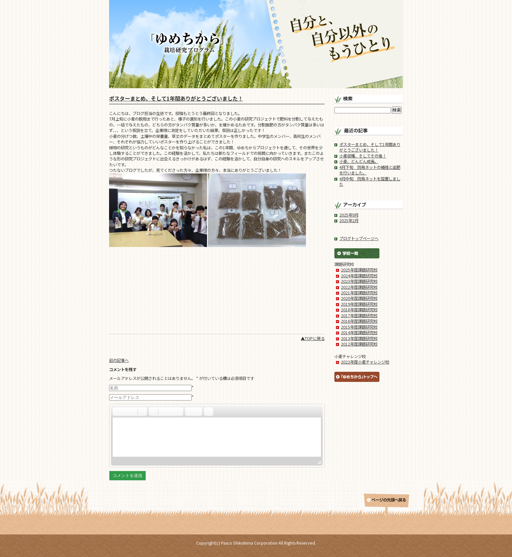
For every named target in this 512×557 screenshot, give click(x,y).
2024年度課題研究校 (359, 276)
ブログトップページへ (358, 238)
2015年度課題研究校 (359, 327)
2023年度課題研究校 (359, 281)
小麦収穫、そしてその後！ (362, 156)
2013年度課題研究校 (359, 338)
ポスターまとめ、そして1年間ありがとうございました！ (176, 98)
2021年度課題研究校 (359, 293)
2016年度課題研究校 (359, 321)
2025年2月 (349, 220)
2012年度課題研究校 (359, 344)
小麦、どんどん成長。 (358, 161)
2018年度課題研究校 (359, 310)
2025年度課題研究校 (359, 270)
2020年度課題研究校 (359, 298)
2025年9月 (349, 215)
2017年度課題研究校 (359, 316)
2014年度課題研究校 (359, 333)
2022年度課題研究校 (359, 287)
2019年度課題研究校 (359, 304)
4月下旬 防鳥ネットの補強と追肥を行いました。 (369, 170)
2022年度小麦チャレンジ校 (365, 362)
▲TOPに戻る (313, 338)
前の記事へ (119, 360)
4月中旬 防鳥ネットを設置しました (369, 181)
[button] (117, 411)
